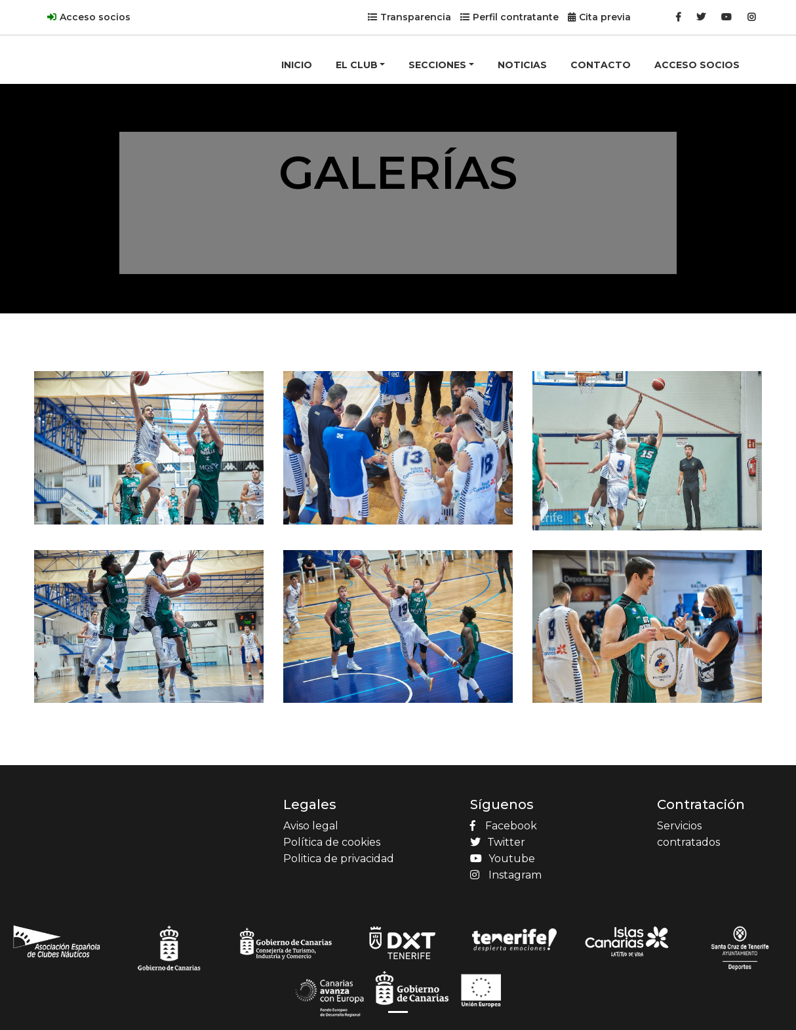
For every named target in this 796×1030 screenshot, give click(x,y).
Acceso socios (95, 17)
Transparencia (415, 17)
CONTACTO (600, 65)
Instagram (506, 875)
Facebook (503, 826)
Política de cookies (331, 842)
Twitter (497, 842)
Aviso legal (310, 826)
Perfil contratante (516, 17)
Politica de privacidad (338, 858)
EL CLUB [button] (357, 65)
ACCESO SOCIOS (697, 65)
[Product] (86, 43)
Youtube (502, 858)
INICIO (296, 65)
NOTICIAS (522, 65)
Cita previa (605, 17)
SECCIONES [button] (437, 65)
